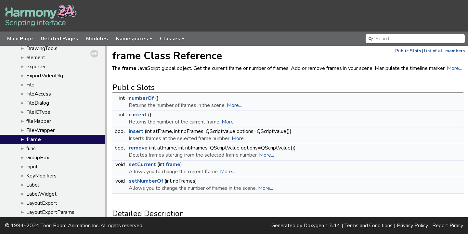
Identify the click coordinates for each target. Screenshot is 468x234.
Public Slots (408, 51)
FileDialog (37, 103)
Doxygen (314, 225)
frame (33, 139)
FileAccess (38, 94)
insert (136, 131)
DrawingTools (42, 48)
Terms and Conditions (368, 225)
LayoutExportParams (50, 212)
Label (32, 184)
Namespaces (134, 40)
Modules (97, 38)
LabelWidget (41, 194)
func (30, 148)
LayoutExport (41, 203)
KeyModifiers (41, 175)
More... (454, 68)
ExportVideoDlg (44, 75)
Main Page (20, 38)
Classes (172, 40)
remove (138, 147)
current (138, 114)
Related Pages (59, 38)
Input (32, 166)
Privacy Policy (412, 225)
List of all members (444, 51)
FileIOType (38, 112)
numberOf (141, 98)
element (35, 57)
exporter (36, 66)
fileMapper (38, 121)
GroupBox (37, 157)
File (30, 84)
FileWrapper (40, 130)
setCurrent (142, 164)
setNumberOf (146, 181)
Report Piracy (447, 225)
